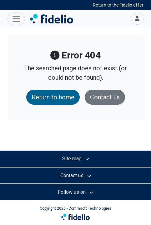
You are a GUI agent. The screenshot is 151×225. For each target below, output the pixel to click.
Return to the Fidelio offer (118, 5)
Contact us (105, 97)
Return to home (53, 97)
